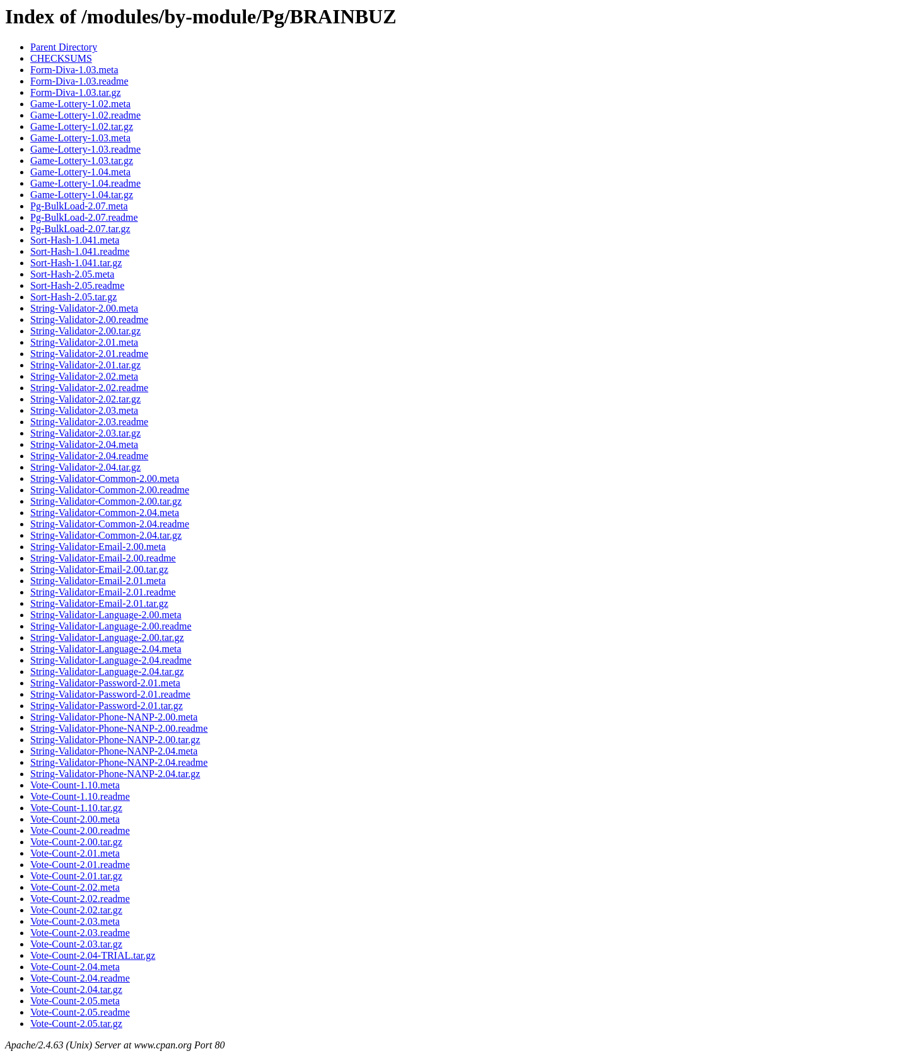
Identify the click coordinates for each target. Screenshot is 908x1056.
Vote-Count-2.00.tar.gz (76, 841)
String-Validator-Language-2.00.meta (106, 614)
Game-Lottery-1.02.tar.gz (81, 126)
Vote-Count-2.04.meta (75, 966)
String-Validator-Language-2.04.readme (111, 660)
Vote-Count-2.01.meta (75, 853)
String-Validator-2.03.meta (84, 410)
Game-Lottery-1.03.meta (80, 137)
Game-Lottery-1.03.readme (85, 149)
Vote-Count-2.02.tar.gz (76, 910)
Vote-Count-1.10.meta (75, 785)
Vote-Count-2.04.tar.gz (76, 989)
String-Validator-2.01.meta (84, 342)
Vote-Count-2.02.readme (80, 898)
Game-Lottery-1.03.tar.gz (81, 160)
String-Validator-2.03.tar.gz (85, 433)
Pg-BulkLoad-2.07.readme (84, 217)
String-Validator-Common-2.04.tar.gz (106, 535)
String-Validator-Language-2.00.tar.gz (107, 637)
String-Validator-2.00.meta (84, 308)
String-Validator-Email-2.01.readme (103, 592)
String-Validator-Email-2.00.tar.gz (99, 569)
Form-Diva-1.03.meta (74, 69)
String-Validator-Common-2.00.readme (109, 489)
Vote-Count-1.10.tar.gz (76, 807)
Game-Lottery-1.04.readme (85, 183)
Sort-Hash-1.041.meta (74, 240)
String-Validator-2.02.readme (89, 387)
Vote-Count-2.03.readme (80, 932)
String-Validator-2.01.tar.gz (85, 365)
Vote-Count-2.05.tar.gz (76, 1023)
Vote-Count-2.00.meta (75, 819)
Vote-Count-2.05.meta (75, 1000)
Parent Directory (63, 47)
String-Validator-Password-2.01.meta (105, 683)
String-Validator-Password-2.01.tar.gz (106, 705)
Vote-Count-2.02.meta (75, 887)
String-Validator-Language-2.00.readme (111, 626)
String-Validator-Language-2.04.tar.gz (107, 671)
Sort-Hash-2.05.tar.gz (73, 296)
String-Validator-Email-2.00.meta (98, 546)
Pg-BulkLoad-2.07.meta (79, 206)
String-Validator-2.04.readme (89, 455)
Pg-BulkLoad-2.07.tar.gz (80, 228)
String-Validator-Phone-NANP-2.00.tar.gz (115, 739)
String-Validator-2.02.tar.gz (85, 399)
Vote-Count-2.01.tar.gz (76, 876)
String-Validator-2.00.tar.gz (85, 331)
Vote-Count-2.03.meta (75, 921)
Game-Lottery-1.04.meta (80, 172)
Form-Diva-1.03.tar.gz (75, 92)
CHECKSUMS (61, 58)
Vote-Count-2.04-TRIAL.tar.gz (92, 955)
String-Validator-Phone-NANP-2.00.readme (118, 728)
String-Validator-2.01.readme (89, 353)
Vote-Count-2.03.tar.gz (76, 944)
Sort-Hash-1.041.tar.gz (76, 262)
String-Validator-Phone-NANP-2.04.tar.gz (115, 773)
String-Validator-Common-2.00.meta (104, 478)
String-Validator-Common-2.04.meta (104, 512)
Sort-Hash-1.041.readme (79, 251)
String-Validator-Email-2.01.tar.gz (99, 603)
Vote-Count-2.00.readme (80, 830)
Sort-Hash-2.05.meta (72, 274)
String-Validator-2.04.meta (84, 444)
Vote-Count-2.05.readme (80, 1012)
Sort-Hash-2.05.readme (77, 285)
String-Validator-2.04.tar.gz (85, 467)
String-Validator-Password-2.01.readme (110, 694)
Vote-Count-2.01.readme (80, 864)
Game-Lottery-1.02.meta (80, 103)
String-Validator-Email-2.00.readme (103, 558)
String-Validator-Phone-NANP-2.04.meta (113, 751)
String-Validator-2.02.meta (84, 376)
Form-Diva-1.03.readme (79, 81)
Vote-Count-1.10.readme (80, 796)
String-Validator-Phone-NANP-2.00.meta (113, 717)
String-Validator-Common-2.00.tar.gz (106, 501)
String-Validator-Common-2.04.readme (109, 524)
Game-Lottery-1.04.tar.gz (81, 194)
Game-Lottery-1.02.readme (85, 115)
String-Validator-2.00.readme (89, 319)
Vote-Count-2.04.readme (80, 978)
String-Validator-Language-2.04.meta (106, 648)
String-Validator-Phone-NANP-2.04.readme (118, 762)
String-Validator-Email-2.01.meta (98, 580)
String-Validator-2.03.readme (89, 421)
